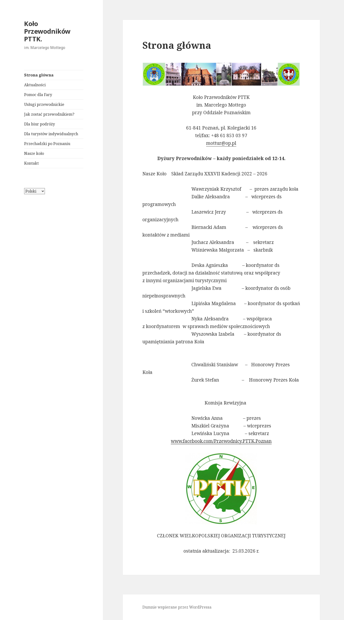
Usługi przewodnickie (44, 104)
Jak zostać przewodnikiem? (49, 114)
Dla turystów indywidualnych (51, 133)
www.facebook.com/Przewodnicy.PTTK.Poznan (221, 441)
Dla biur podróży (39, 124)
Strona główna (39, 75)
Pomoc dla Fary (38, 94)
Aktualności (35, 84)
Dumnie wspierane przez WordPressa (176, 607)
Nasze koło (34, 153)
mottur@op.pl (221, 143)
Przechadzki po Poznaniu (47, 143)
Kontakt (31, 163)
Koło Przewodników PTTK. (47, 31)
